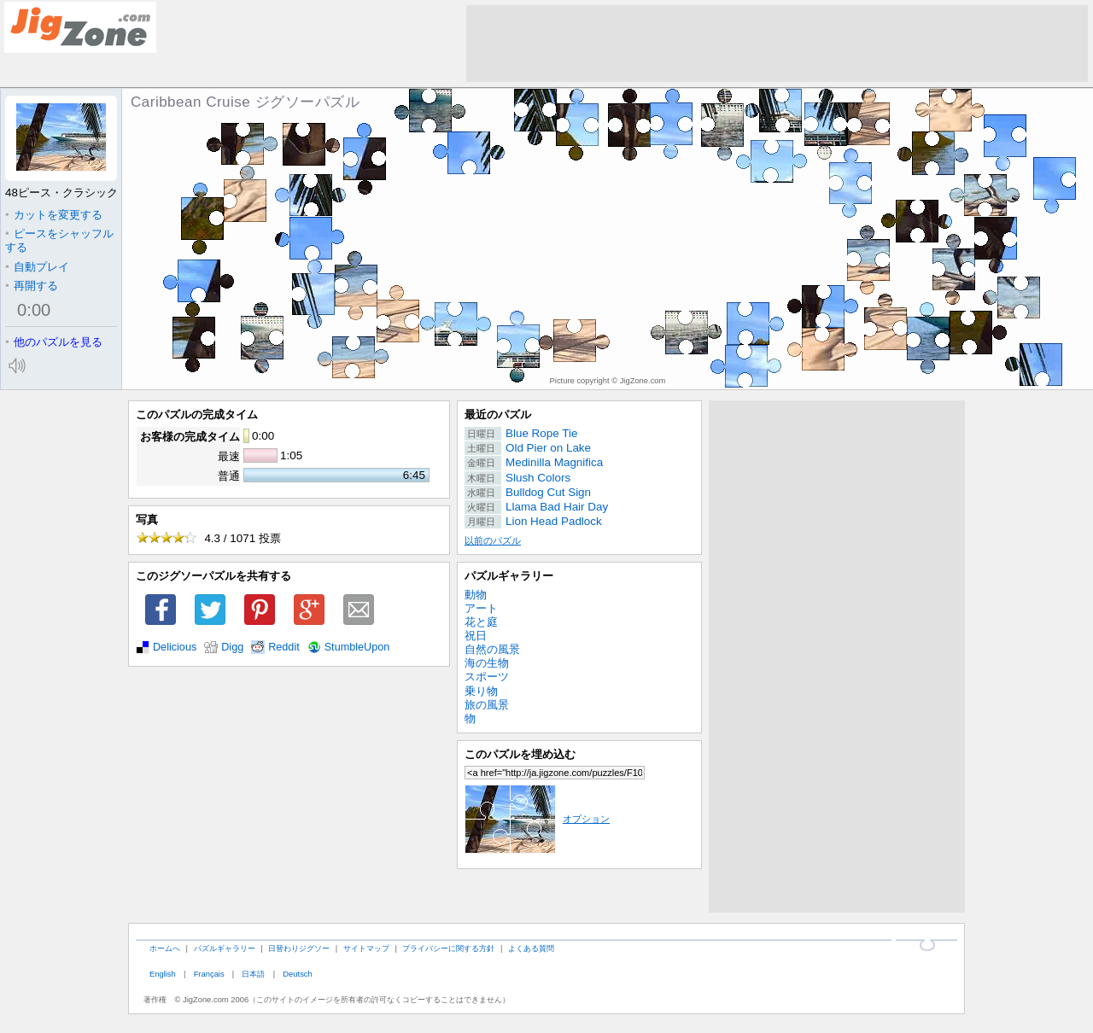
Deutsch (297, 973)
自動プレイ (37, 266)
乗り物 (481, 691)
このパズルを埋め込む (520, 754)
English (162, 973)
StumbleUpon (357, 647)
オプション (537, 819)
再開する (31, 285)
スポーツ (487, 676)
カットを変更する (53, 214)
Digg (232, 647)
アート (481, 608)
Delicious (174, 647)
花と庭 (481, 622)
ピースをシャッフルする (59, 240)
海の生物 (487, 663)
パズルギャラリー (509, 575)
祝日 (476, 635)
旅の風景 (487, 704)
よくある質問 (531, 948)
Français (209, 973)
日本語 (253, 973)
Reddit (284, 647)
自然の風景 (492, 649)
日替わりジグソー (299, 948)
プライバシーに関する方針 (448, 948)
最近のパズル (498, 414)
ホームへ (164, 948)
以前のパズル (493, 540)
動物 (476, 594)
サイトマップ (366, 948)
